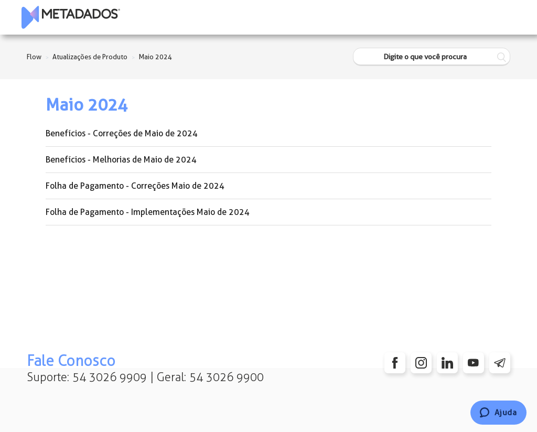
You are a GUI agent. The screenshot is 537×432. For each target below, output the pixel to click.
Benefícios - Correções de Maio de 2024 (122, 133)
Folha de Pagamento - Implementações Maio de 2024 (148, 212)
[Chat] (498, 413)
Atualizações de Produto (89, 57)
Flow (34, 57)
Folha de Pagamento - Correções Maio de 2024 (135, 186)
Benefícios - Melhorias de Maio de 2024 (121, 160)
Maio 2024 (155, 57)
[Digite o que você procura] (431, 57)
